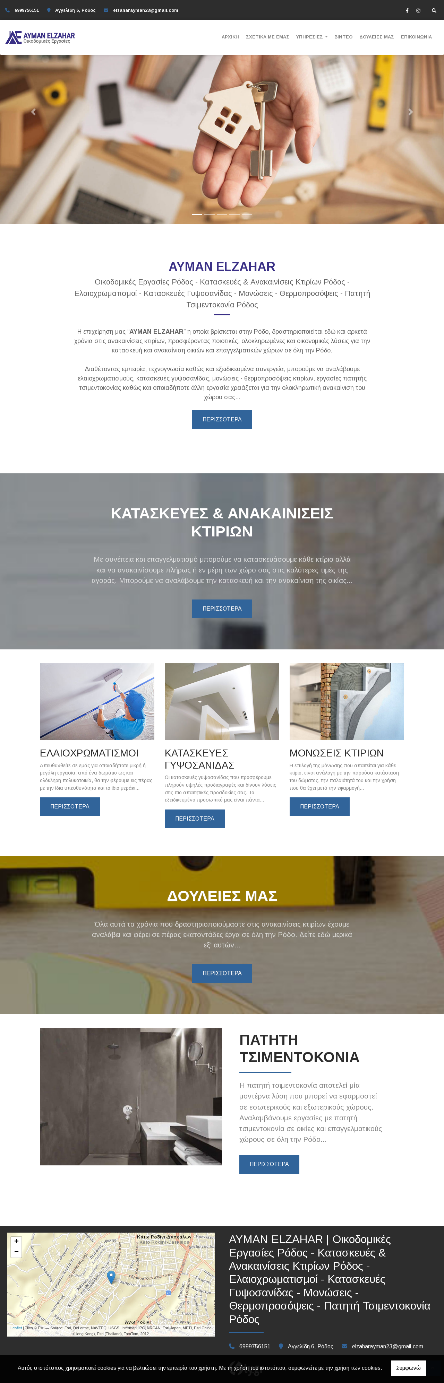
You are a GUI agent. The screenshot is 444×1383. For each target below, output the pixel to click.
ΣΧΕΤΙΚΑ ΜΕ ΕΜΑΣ (267, 37)
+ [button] (16, 1242)
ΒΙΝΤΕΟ (343, 37)
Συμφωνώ (408, 1368)
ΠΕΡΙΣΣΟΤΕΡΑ (222, 419)
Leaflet (16, 1328)
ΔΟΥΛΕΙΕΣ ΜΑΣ (376, 37)
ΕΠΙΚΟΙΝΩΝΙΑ (416, 37)
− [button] (16, 1252)
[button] (33, 112)
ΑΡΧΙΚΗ (230, 37)
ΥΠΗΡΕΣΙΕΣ (310, 37)
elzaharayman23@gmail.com (145, 10)
